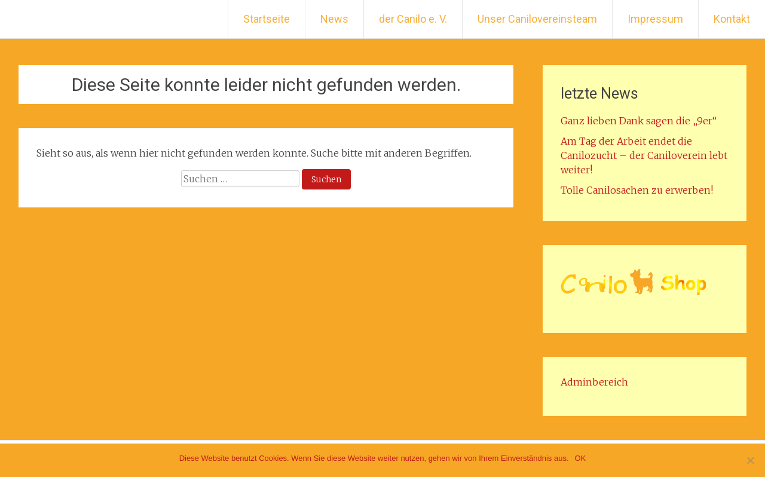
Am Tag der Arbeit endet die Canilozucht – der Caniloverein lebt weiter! (644, 155)
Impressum (655, 19)
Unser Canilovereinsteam (537, 19)
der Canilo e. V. (413, 19)
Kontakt (732, 19)
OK (580, 458)
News (334, 19)
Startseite (266, 19)
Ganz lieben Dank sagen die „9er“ (639, 121)
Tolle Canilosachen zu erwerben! (637, 190)
